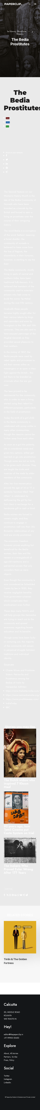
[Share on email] (26, 895)
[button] (35, 4)
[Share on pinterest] (12, 895)
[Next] (29, 988)
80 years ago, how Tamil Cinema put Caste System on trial (19, 829)
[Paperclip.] (13, 4)
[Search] (29, 4)
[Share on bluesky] (21, 895)
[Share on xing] (24, 895)
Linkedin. (7, 1082)
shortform (8, 889)
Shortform (21, 31)
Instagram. (8, 1079)
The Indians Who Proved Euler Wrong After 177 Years (18, 869)
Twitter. (7, 1075)
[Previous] (10, 988)
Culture (17, 927)
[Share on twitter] (7, 895)
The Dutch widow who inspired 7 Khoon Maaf (19, 783)
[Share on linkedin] (15, 895)
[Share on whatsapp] (18, 895)
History (13, 31)
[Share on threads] (10, 895)
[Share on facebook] (4, 895)
